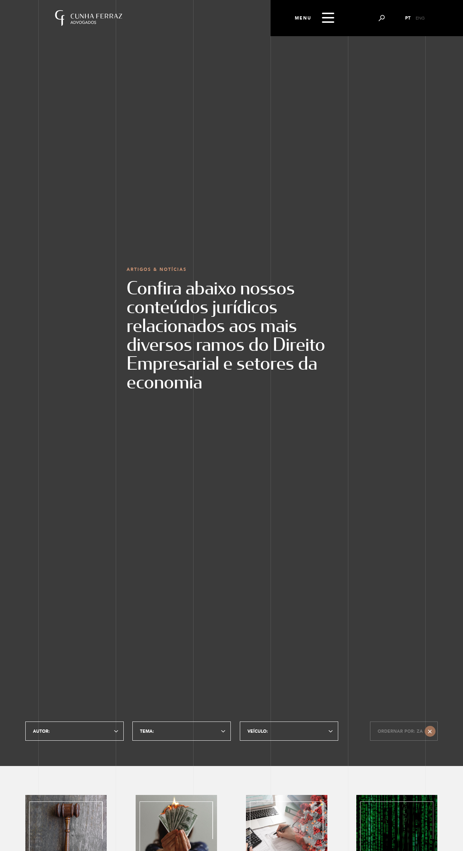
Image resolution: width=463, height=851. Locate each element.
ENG (420, 18)
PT (408, 18)
